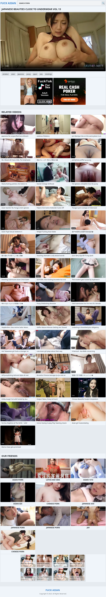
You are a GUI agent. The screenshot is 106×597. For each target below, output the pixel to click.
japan (35, 74)
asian (13, 74)
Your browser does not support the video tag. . (53, 41)
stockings (48, 74)
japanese (21, 74)
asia (41, 74)
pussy (29, 74)
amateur (6, 74)
